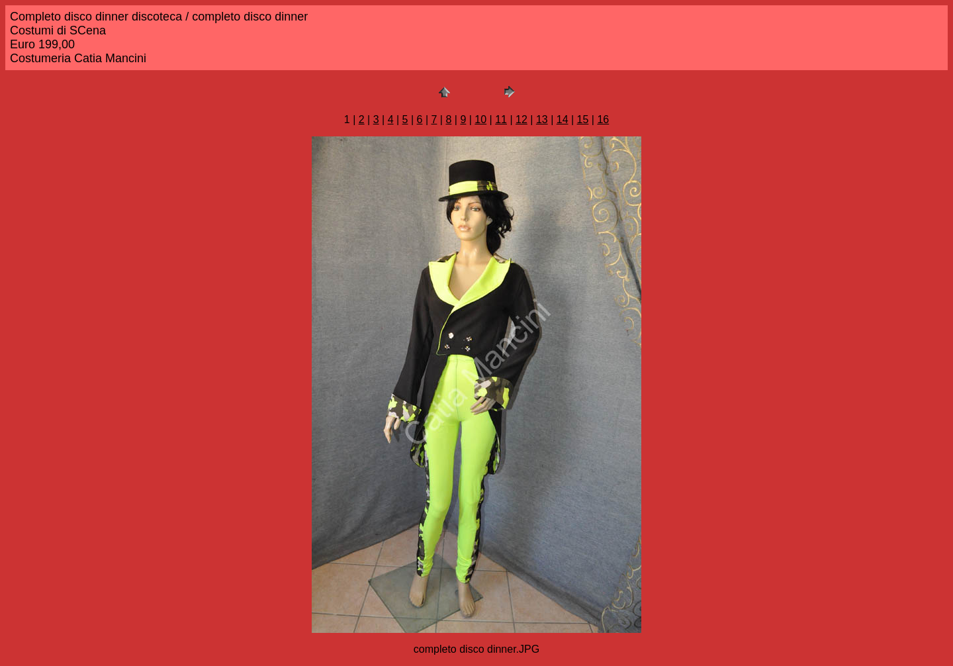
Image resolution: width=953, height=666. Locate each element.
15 (583, 119)
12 (521, 119)
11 (501, 119)
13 (542, 119)
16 (603, 119)
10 (480, 119)
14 (562, 119)
